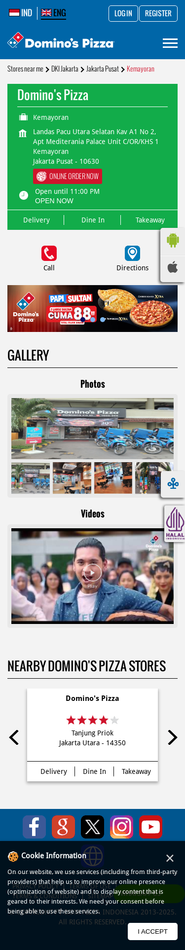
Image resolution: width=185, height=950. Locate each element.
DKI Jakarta (64, 68)
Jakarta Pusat (102, 68)
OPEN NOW (54, 201)
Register (158, 14)
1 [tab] (82, 319)
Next (170, 737)
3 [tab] (102, 319)
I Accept (153, 931)
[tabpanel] (92, 308)
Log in (123, 14)
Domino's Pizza (92, 698)
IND (20, 13)
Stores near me (25, 68)
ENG (53, 13)
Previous (14, 737)
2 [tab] (92, 319)
